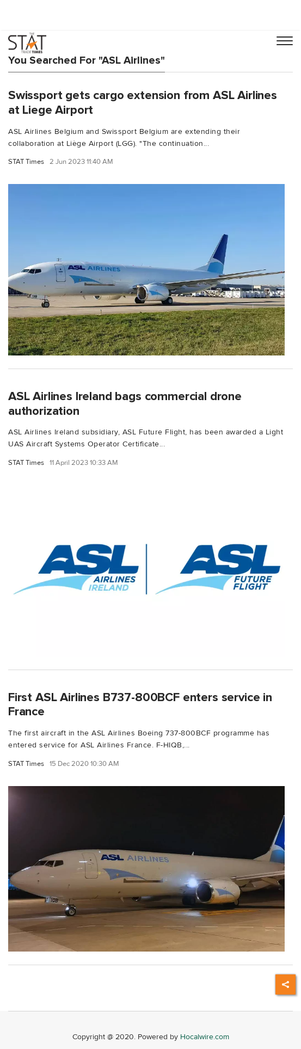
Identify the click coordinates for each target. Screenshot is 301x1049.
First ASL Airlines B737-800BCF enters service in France (140, 705)
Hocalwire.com (204, 1036)
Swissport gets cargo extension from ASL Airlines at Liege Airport (142, 103)
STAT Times (26, 162)
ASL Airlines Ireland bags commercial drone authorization (125, 404)
